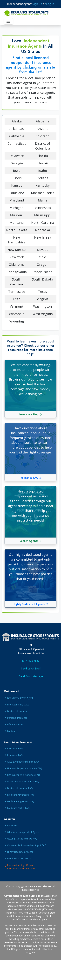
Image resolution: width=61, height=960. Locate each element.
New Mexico (16, 249)
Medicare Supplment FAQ (20, 801)
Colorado (42, 136)
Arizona (42, 128)
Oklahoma (17, 264)
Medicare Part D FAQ (18, 807)
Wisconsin (16, 314)
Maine (42, 200)
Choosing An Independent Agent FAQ (26, 845)
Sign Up (37, 4)
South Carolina (16, 281)
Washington (42, 306)
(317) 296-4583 (31, 661)
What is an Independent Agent (23, 832)
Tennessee (16, 291)
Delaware (16, 156)
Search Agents (31, 541)
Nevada (42, 249)
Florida (42, 156)
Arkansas (16, 128)
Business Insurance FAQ (20, 788)
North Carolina (42, 222)
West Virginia (43, 314)
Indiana (42, 178)
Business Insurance (17, 711)
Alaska (17, 121)
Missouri (16, 215)
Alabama (42, 121)
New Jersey (42, 237)
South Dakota (42, 279)
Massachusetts (42, 193)
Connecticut (16, 143)
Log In (50, 4)
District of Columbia (42, 146)
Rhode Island (43, 272)
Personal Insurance (17, 717)
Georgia (17, 163)
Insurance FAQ (30, 477)
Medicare (12, 731)
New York (16, 257)
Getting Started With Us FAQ (22, 838)
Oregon (42, 264)
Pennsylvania (17, 272)
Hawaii (42, 163)
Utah (16, 299)
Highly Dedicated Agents (30, 604)
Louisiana (16, 193)
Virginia (42, 299)
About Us (12, 825)
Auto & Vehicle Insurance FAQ (23, 761)
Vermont (16, 306)
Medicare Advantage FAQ (20, 794)
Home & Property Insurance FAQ (24, 768)
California (16, 136)
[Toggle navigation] (8, 21)
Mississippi (42, 215)
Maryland (16, 200)
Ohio (42, 257)
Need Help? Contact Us (19, 858)
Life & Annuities (15, 724)
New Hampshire (16, 239)
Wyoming (16, 321)
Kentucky (42, 185)
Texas (42, 291)
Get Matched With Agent (20, 697)
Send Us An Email (31, 668)
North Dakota (16, 230)
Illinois (17, 178)
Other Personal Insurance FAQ (23, 781)
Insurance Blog (30, 414)
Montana (17, 222)
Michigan (17, 208)
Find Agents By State (18, 704)
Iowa (16, 170)
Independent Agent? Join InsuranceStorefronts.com (21, 867)
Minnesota (42, 208)
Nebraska (42, 230)
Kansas (16, 185)
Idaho (42, 170)
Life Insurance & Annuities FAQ (23, 774)
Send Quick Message (31, 676)
